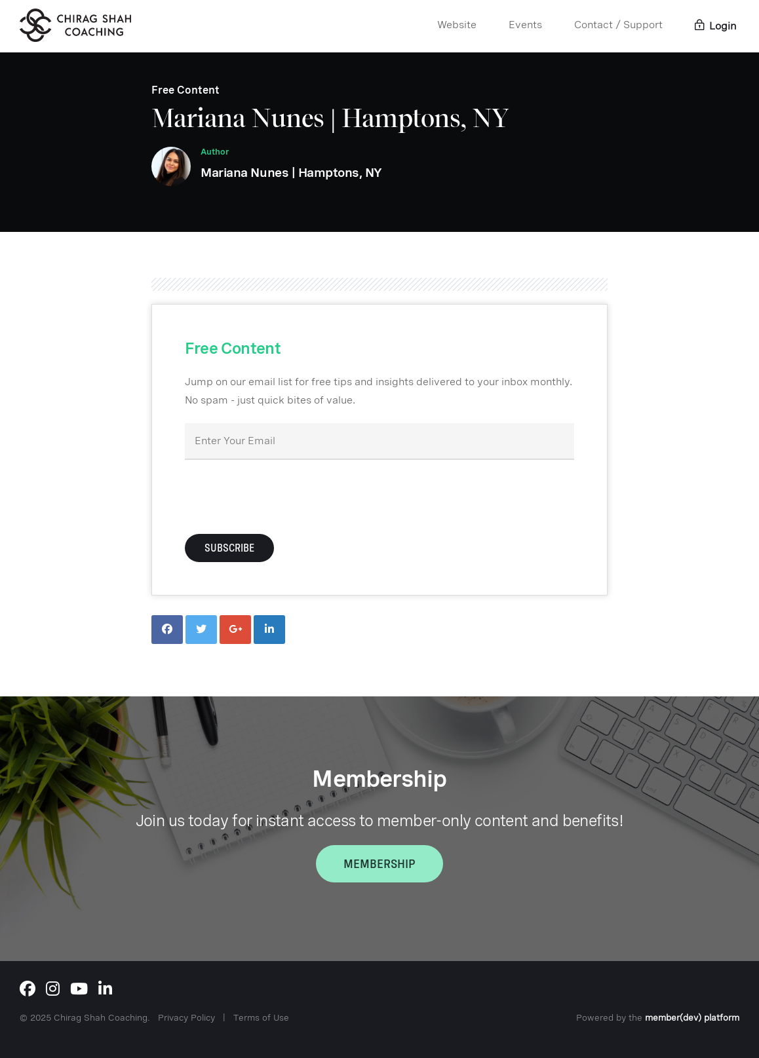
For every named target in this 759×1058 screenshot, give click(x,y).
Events (525, 24)
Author (215, 152)
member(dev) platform (692, 1017)
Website (457, 24)
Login (715, 26)
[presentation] (284, 495)
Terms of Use (261, 1017)
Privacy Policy (186, 1017)
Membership (379, 863)
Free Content (185, 90)
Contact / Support (618, 24)
